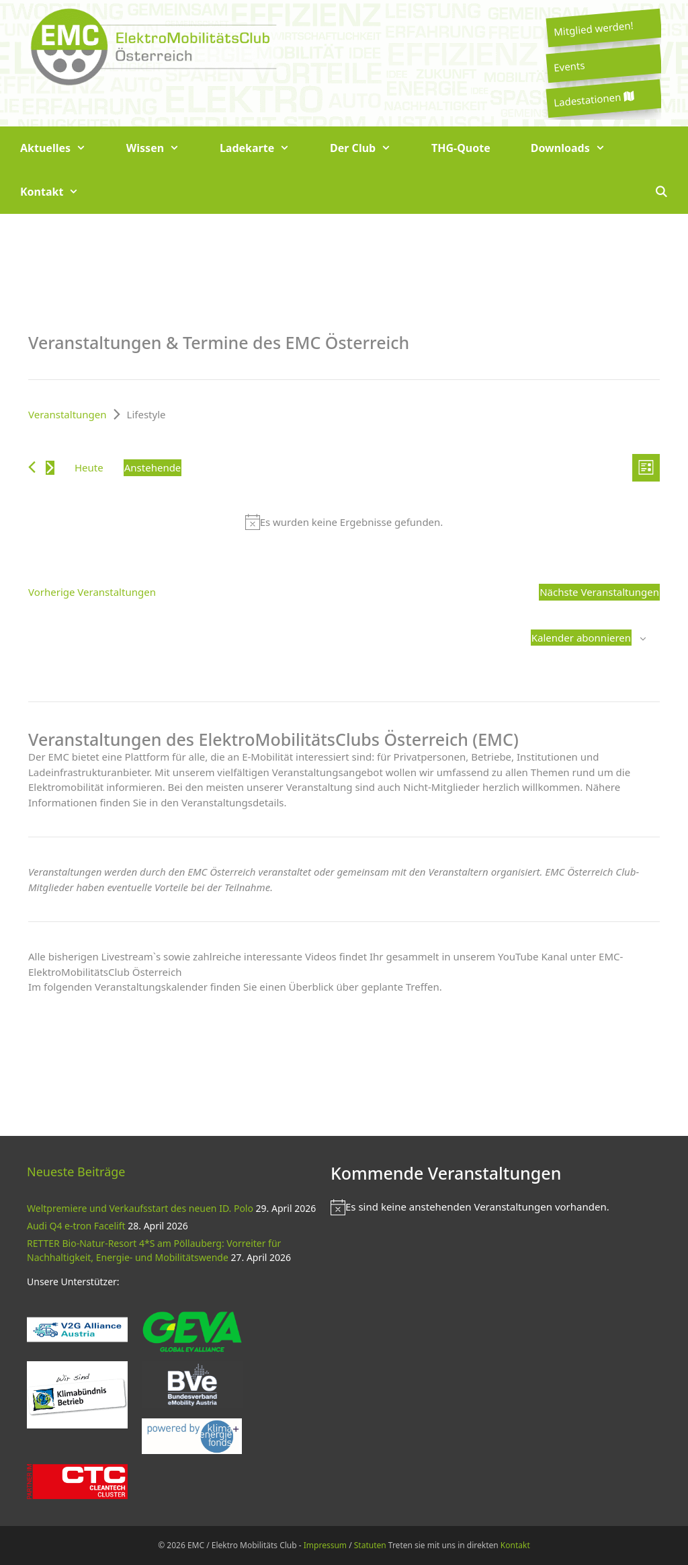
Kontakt (59, 192)
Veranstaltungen (67, 414)
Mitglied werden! (593, 28)
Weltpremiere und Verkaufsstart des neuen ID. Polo (140, 1208)
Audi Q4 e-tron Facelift (76, 1225)
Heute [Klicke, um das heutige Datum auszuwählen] (89, 467)
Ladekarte (265, 148)
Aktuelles (63, 148)
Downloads (578, 148)
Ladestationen (593, 99)
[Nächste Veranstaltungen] (50, 468)
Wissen (163, 148)
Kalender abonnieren (581, 637)
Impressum (325, 1545)
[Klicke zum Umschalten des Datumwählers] (153, 467)
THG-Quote (460, 148)
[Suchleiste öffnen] (661, 192)
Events (569, 66)
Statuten (370, 1545)
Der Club (370, 148)
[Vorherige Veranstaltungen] (32, 467)
